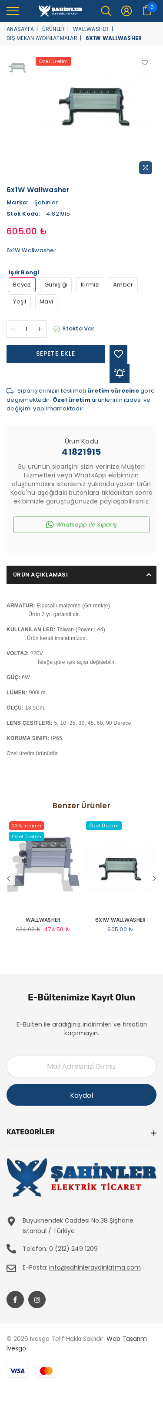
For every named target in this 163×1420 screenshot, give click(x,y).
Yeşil (19, 301)
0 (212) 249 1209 (73, 1248)
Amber (123, 284)
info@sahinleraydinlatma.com (95, 1267)
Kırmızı (90, 284)
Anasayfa (20, 29)
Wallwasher (91, 29)
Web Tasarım (126, 1338)
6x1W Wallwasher (120, 920)
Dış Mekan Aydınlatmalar (42, 38)
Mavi (46, 301)
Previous (8, 878)
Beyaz (22, 284)
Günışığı (55, 284)
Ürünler (53, 29)
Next (154, 878)
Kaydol (81, 1095)
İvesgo (16, 1348)
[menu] (13, 10)
